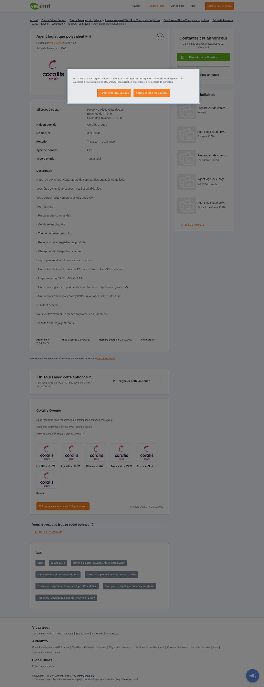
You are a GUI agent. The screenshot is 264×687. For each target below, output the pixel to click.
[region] (133, 86)
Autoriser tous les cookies (152, 93)
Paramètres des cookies (114, 93)
